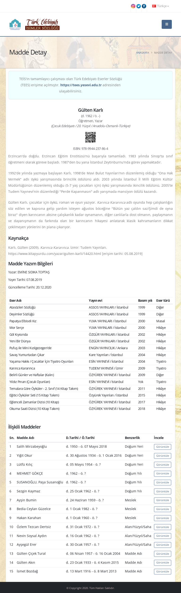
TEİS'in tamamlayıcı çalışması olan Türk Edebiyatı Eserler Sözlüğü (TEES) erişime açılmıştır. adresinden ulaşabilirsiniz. (70, 85)
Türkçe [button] (160, 6)
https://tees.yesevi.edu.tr (81, 85)
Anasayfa (142, 52)
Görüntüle (162, 446)
